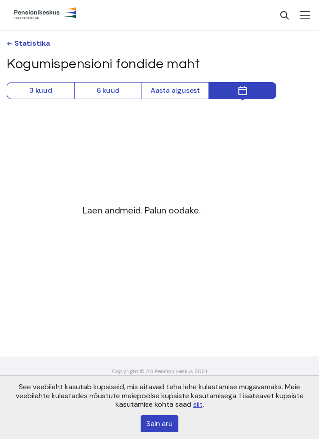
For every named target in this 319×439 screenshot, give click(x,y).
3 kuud (40, 90)
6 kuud (108, 90)
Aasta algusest (175, 90)
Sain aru (159, 423)
